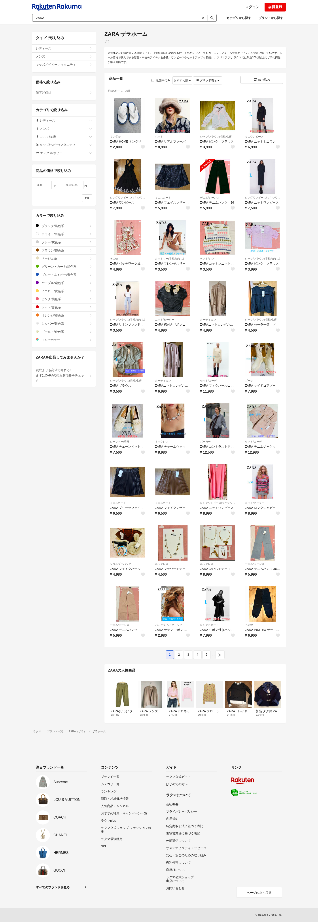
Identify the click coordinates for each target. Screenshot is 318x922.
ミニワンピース (254, 136)
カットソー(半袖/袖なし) (169, 258)
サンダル (115, 136)
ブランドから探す (270, 18)
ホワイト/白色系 (64, 234)
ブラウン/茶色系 (64, 250)
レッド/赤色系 (64, 307)
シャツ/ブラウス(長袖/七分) (216, 136)
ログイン (252, 7)
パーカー (205, 441)
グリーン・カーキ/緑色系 (64, 266)
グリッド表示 (207, 80)
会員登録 (275, 7)
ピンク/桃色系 (64, 299)
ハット (159, 136)
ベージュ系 (64, 258)
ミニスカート (163, 197)
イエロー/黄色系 (64, 291)
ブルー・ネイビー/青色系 (64, 275)
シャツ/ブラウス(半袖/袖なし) (262, 258)
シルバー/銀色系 (64, 323)
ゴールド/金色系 (64, 332)
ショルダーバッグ (120, 563)
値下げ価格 (64, 92)
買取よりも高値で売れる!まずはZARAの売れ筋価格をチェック (64, 375)
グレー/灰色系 (64, 242)
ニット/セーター (164, 319)
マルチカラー (64, 340)
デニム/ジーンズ (209, 197)
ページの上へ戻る (259, 892)
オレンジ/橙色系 (64, 315)
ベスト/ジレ (207, 258)
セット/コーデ (208, 380)
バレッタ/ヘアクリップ (168, 624)
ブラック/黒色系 (64, 226)
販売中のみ (160, 80)
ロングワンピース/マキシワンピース (127, 197)
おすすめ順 (182, 80)
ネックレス (161, 441)
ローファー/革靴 (119, 441)
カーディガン (208, 319)
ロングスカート (209, 624)
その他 (114, 258)
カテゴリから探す (238, 18)
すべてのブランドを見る (53, 887)
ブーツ (249, 380)
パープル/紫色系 (64, 283)
